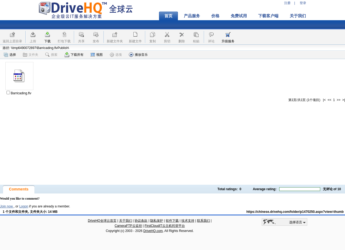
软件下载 (172, 221)
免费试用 (239, 16)
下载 (47, 41)
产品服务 (192, 16)
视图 (97, 55)
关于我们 (298, 16)
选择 (10, 55)
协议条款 (140, 221)
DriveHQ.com (153, 231)
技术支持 (187, 221)
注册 (287, 3)
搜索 (51, 55)
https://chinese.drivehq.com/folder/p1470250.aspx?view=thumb (295, 212)
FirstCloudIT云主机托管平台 (164, 226)
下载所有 (74, 54)
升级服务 (228, 41)
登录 (303, 3)
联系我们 (203, 221)
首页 (168, 16)
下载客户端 (268, 16)
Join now (7, 206)
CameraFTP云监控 (128, 226)
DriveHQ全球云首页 (102, 221)
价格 (215, 16)
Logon (23, 206)
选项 (116, 55)
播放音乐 (138, 54)
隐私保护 (156, 221)
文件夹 (30, 55)
